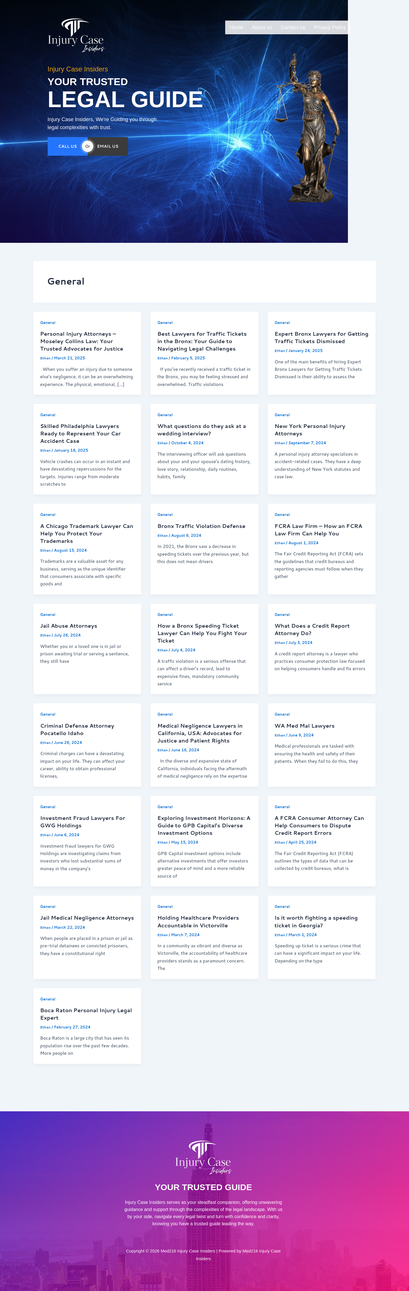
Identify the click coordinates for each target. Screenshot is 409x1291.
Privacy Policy (330, 27)
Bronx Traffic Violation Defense (191, 537)
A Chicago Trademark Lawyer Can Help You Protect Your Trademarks (84, 541)
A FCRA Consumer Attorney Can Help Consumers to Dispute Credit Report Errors (318, 833)
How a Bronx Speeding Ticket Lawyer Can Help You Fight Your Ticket (201, 641)
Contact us (293, 27)
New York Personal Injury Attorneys (313, 437)
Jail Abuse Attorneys (71, 634)
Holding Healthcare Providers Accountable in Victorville (201, 937)
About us (262, 27)
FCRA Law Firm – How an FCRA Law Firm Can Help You (319, 537)
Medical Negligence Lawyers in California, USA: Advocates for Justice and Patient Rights (203, 741)
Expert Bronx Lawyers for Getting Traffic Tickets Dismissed (313, 341)
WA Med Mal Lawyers (307, 734)
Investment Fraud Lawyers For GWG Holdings (86, 830)
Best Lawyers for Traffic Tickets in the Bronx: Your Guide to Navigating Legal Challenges (196, 345)
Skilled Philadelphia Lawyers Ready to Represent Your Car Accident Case (83, 441)
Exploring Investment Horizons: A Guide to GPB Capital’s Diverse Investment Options (200, 837)
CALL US (67, 156)
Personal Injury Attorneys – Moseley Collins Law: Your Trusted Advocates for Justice (85, 341)
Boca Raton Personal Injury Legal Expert (81, 1030)
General (48, 322)
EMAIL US (107, 156)
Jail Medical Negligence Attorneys (75, 937)
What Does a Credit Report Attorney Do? (315, 637)
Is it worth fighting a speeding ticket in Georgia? (319, 937)
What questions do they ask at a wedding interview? (202, 437)
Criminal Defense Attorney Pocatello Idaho (80, 737)
